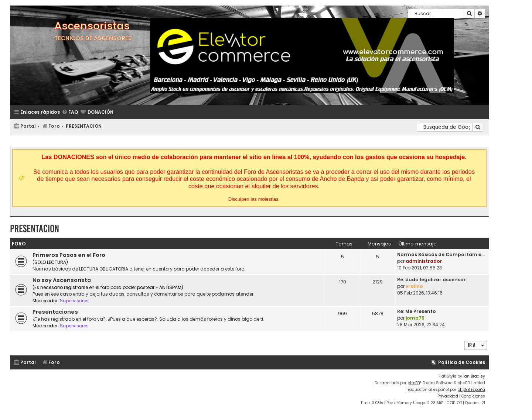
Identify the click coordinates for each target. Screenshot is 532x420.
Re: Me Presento (416, 311)
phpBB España (471, 389)
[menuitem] (70, 112)
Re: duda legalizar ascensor (431, 279)
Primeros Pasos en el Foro (69, 255)
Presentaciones (55, 312)
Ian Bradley (474, 376)
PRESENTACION (34, 228)
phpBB (413, 383)
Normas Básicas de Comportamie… (441, 254)
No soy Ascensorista (62, 280)
